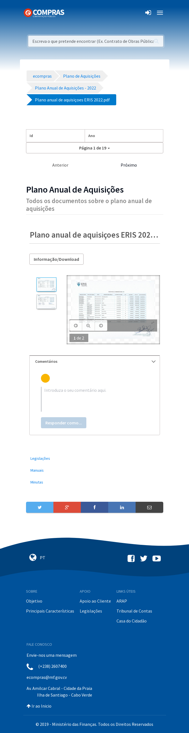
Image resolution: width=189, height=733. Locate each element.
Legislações (91, 611)
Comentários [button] (95, 361)
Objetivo (34, 601)
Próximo (129, 165)
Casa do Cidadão (131, 621)
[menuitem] (94, 458)
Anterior (60, 165)
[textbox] (94, 399)
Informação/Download (56, 259)
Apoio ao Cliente (95, 601)
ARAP (121, 601)
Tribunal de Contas (134, 611)
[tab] (95, 361)
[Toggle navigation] (72, 13)
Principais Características (50, 611)
